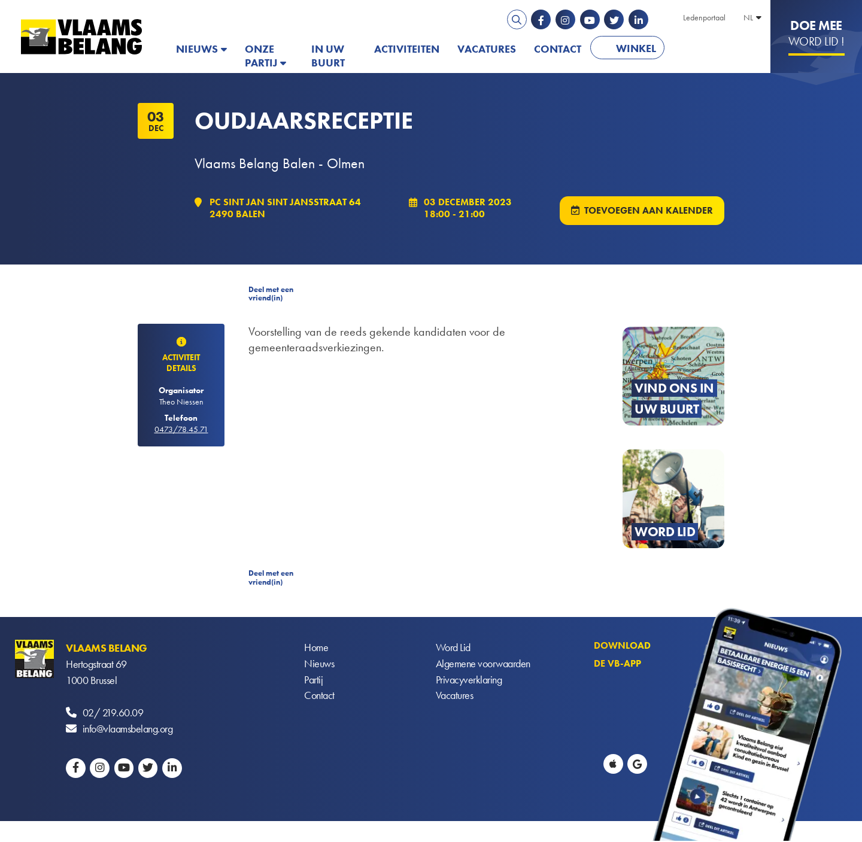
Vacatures (486, 49)
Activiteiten (406, 49)
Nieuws (197, 49)
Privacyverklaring (469, 681)
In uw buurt (328, 55)
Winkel (636, 48)
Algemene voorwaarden (483, 665)
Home (316, 649)
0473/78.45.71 (181, 429)
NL (748, 17)
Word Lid (453, 649)
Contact (557, 49)
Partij (313, 681)
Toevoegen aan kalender (648, 211)
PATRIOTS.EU (712, 49)
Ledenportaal (704, 17)
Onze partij (261, 55)
